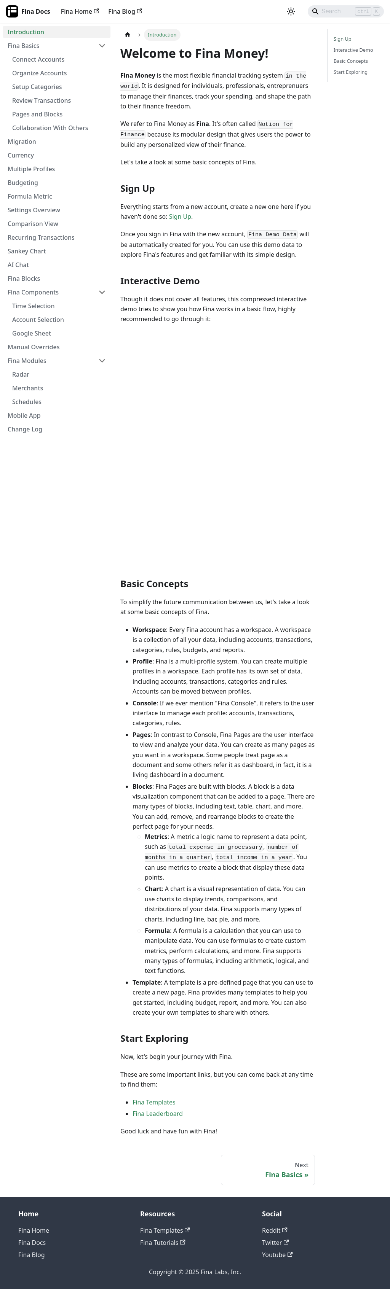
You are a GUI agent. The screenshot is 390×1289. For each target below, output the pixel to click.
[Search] (346, 11)
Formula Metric (30, 196)
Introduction (26, 32)
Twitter (275, 1242)
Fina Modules (27, 360)
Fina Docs (32, 1242)
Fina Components (33, 292)
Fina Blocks (24, 278)
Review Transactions (41, 100)
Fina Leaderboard (158, 1113)
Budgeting (23, 182)
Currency (21, 155)
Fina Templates (154, 1102)
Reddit (275, 1230)
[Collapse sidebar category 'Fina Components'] (102, 292)
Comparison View (33, 224)
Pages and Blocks (37, 114)
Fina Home (80, 11)
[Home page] (127, 35)
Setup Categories (37, 87)
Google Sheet (31, 333)
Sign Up (180, 216)
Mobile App (24, 415)
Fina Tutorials (162, 1242)
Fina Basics (23, 45)
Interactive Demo (353, 49)
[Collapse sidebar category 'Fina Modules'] (102, 361)
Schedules (27, 402)
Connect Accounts (38, 59)
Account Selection (38, 319)
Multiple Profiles (31, 169)
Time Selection (33, 306)
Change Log (25, 429)
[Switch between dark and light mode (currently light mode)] (291, 11)
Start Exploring (351, 71)
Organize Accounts (39, 73)
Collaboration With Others (50, 128)
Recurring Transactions (41, 237)
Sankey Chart (27, 251)
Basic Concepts (351, 60)
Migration (22, 141)
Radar (20, 374)
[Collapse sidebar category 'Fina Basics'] (102, 46)
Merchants (27, 388)
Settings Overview (34, 210)
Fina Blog (125, 11)
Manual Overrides (33, 347)
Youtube (277, 1255)
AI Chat (18, 265)
